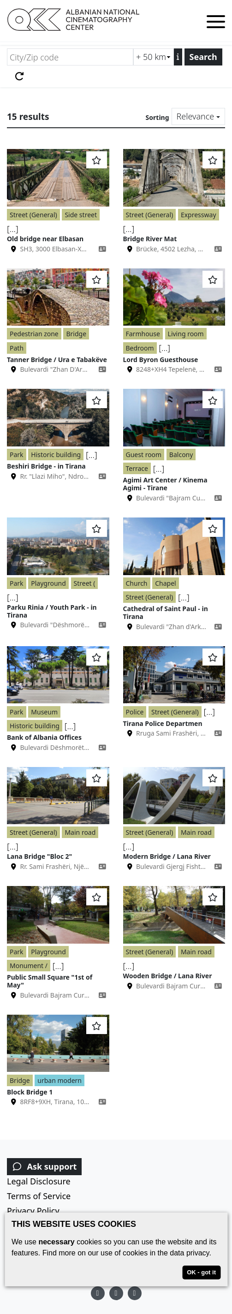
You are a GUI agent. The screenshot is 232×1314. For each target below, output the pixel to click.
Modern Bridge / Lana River (167, 856)
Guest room (144, 454)
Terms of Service (39, 1195)
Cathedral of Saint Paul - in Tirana (165, 612)
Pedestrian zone (34, 333)
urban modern (59, 1080)
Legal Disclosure (39, 1181)
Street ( (84, 583)
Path (17, 348)
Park (17, 454)
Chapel (165, 583)
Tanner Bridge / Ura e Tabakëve (57, 359)
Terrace (137, 468)
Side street (81, 214)
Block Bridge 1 (30, 1092)
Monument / (29, 965)
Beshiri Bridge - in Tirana (46, 466)
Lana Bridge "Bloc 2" (39, 856)
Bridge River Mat (150, 238)
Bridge (76, 333)
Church (137, 583)
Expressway (198, 214)
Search (203, 56)
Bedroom (140, 348)
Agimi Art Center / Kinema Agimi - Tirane (165, 484)
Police (135, 712)
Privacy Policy (33, 1210)
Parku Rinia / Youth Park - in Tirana (52, 611)
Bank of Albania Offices (44, 737)
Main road (80, 832)
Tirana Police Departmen (162, 723)
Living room (186, 333)
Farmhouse (143, 333)
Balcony (181, 454)
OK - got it (201, 1272)
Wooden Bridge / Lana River (167, 975)
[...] (12, 228)
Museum (44, 712)
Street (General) (33, 214)
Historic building (56, 454)
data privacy (189, 1253)
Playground (48, 583)
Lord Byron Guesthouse (160, 359)
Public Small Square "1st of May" (49, 981)
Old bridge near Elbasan (45, 238)
